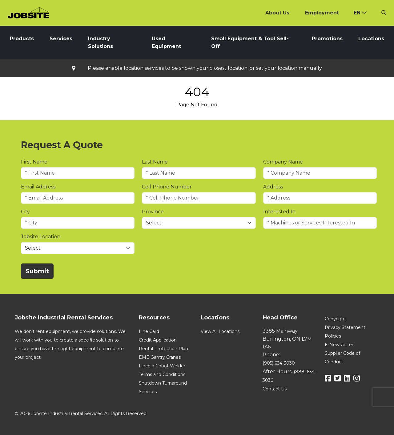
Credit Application (158, 340)
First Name (34, 162)
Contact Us (275, 389)
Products (22, 39)
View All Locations (220, 331)
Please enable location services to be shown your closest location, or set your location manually (205, 68)
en (357, 13)
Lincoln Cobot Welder (162, 366)
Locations (371, 39)
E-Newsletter (339, 344)
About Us (277, 13)
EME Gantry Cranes (160, 357)
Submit (37, 271)
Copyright (335, 319)
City (25, 212)
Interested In (279, 212)
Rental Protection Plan (163, 348)
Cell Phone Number (167, 187)
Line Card (149, 331)
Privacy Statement (345, 327)
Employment (322, 13)
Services (61, 39)
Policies (333, 336)
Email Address (38, 187)
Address (273, 187)
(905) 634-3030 (279, 363)
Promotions (327, 39)
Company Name (283, 162)
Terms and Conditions (162, 374)
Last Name (155, 162)
